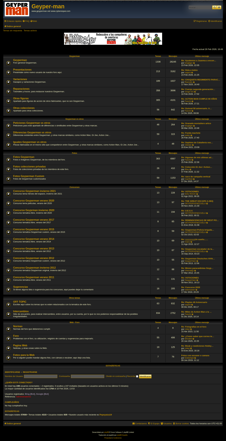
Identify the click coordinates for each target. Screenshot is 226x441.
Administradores (23, 396)
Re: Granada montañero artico (196, 123)
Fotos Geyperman (23, 157)
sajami (188, 72)
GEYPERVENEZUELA (195, 203)
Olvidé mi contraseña (115, 376)
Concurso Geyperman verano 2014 (33, 239)
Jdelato (188, 145)
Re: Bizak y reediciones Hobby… (197, 346)
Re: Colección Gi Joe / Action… (196, 167)
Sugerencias (20, 287)
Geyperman (74, 56)
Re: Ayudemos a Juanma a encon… (198, 60)
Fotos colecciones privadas (29, 166)
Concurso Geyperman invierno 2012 (34, 267)
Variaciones (20, 79)
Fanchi (188, 101)
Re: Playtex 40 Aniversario (194, 302)
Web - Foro (74, 322)
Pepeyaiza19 (106, 415)
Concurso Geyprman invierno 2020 (33, 210)
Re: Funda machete (190, 133)
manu (187, 242)
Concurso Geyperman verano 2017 (33, 219)
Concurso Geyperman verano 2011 (33, 277)
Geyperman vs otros (74, 119)
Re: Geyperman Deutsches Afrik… (198, 258)
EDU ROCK (190, 194)
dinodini (188, 339)
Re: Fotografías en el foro (193, 327)
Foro (16, 336)
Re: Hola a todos (189, 70)
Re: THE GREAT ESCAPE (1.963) (197, 201)
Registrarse (30, 372)
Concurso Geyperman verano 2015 (33, 229)
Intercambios (21, 311)
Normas (17, 326)
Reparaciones (21, 88)
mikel (187, 329)
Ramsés (188, 82)
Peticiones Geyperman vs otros (31, 123)
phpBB (106, 432)
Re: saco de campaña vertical (195, 176)
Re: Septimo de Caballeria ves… (197, 142)
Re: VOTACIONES (190, 191)
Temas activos (30, 30)
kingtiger (189, 63)
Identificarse (12, 372)
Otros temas (74, 298)
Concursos (75, 187)
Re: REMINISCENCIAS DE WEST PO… (200, 220)
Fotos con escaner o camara (195, 355)
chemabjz (189, 270)
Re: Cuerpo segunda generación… (198, 89)
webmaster (190, 290)
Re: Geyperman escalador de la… (197, 249)
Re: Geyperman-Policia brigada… (197, 230)
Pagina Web (20, 345)
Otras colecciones (24, 108)
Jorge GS (189, 91)
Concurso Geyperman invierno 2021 (34, 191)
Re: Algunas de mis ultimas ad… (197, 157)
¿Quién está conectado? (18, 382)
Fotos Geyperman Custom (28, 176)
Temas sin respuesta (12, 30)
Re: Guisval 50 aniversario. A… (196, 108)
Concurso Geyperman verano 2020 (33, 200)
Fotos (74, 153)
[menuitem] (25, 21)
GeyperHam (190, 261)
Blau (187, 169)
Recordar (132, 376)
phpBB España (122, 435)
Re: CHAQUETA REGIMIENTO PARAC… (200, 80)
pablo (187, 135)
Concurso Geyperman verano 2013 (33, 248)
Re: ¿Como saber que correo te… (197, 336)
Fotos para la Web (24, 355)
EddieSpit (189, 358)
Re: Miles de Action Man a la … (196, 312)
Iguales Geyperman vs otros (29, 142)
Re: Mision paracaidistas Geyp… (197, 268)
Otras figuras (21, 98)
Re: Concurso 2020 (190, 287)
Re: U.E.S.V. (187, 211)
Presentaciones (22, 69)
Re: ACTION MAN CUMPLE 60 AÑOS (199, 99)
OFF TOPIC (19, 301)
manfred (188, 179)
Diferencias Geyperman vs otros (32, 132)
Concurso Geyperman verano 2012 (33, 258)
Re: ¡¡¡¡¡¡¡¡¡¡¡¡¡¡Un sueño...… (194, 239)
